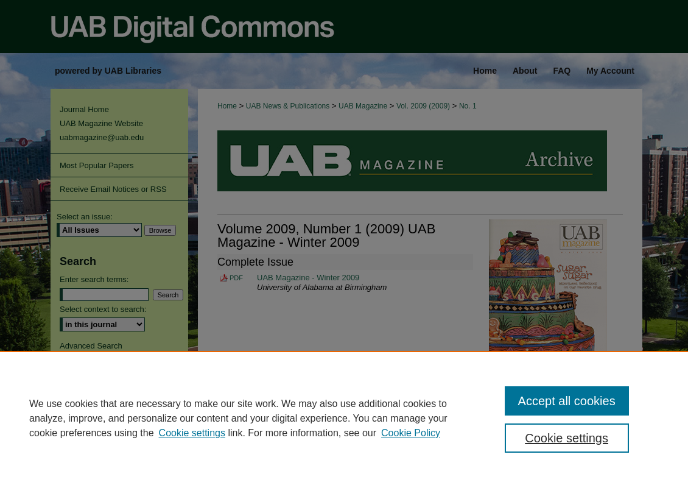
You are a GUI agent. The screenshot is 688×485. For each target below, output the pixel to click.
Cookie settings (192, 433)
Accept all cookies (567, 401)
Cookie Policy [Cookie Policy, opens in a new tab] (410, 433)
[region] (344, 418)
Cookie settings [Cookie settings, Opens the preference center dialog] (566, 438)
